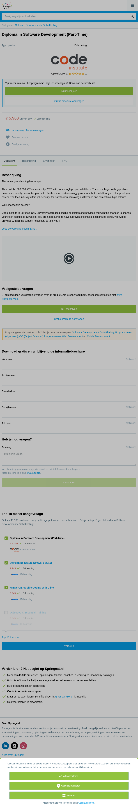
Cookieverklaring (86, 803)
